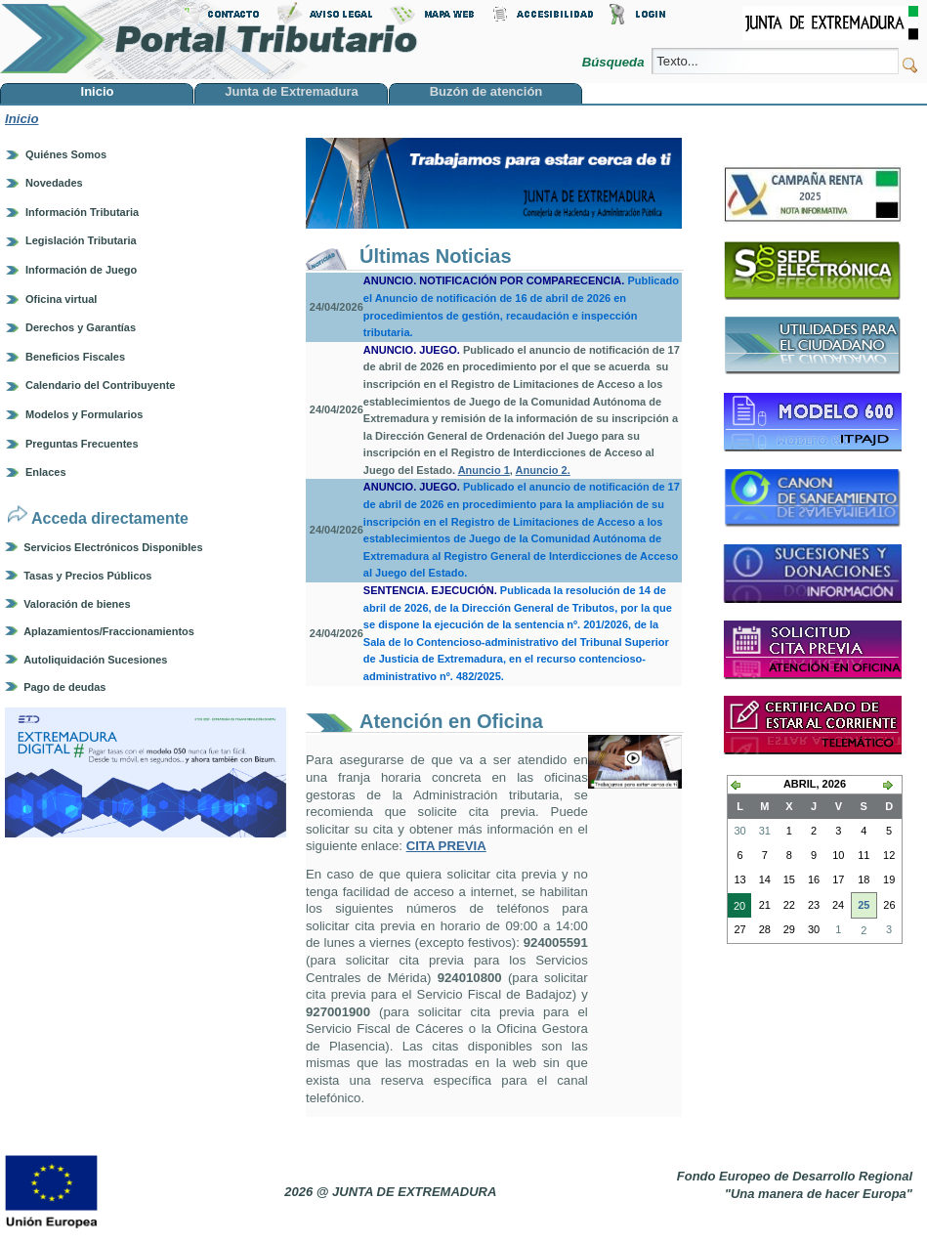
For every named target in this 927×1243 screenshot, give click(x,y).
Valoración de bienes (76, 604)
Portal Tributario (209, 39)
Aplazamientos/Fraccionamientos (108, 631)
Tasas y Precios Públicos (87, 575)
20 (736, 908)
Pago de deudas (64, 687)
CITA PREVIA (446, 845)
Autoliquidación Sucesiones (95, 659)
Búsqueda (615, 62)
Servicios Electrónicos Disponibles (112, 547)
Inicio (21, 118)
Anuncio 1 (484, 470)
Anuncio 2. (543, 470)
